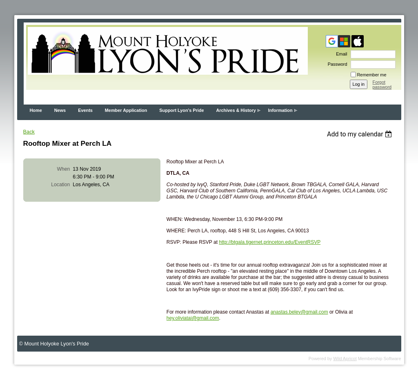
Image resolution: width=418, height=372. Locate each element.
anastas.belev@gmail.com (299, 312)
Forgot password (382, 84)
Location (60, 184)
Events (85, 110)
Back (29, 132)
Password (336, 64)
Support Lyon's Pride (181, 110)
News (60, 110)
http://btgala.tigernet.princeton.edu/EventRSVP (269, 242)
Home (36, 110)
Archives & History (236, 110)
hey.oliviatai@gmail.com (193, 318)
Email (340, 53)
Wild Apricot (344, 358)
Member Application (126, 110)
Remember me (372, 74)
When (63, 169)
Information (280, 110)
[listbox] (360, 134)
